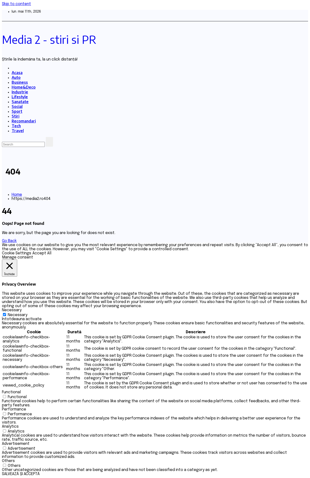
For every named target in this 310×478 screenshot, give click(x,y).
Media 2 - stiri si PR (49, 39)
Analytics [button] (10, 427)
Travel (18, 130)
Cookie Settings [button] (16, 253)
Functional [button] (11, 392)
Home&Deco (24, 87)
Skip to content (16, 4)
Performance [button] (14, 409)
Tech (16, 125)
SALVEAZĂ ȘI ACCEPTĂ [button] (21, 474)
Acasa (17, 72)
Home (17, 195)
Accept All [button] (41, 253)
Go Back (9, 241)
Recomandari (24, 121)
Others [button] (8, 461)
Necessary (17, 315)
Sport (17, 111)
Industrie (20, 92)
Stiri (15, 116)
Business (20, 82)
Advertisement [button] (16, 444)
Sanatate (20, 101)
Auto (16, 77)
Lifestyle (20, 96)
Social (17, 106)
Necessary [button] (12, 310)
